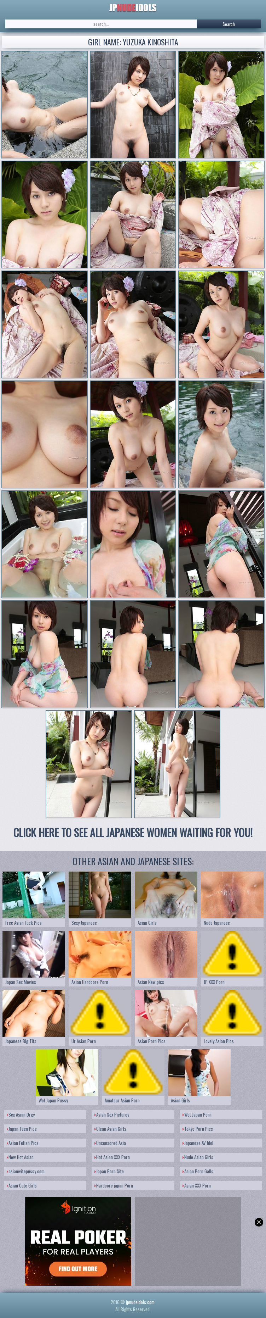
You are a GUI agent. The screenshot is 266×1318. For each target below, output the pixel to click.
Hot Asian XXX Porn (112, 1157)
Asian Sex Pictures (111, 1114)
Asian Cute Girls (22, 1185)
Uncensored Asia (110, 1142)
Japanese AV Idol (198, 1142)
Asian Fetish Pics (23, 1142)
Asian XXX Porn (197, 1185)
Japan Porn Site (109, 1171)
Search (228, 24)
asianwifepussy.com (26, 1171)
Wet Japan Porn (197, 1114)
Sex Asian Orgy (21, 1114)
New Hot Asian (20, 1157)
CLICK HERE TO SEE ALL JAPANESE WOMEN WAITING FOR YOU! (133, 832)
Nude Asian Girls (198, 1157)
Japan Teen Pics (22, 1128)
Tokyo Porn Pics (198, 1128)
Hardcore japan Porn (113, 1185)
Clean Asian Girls (110, 1128)
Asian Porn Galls (198, 1171)
